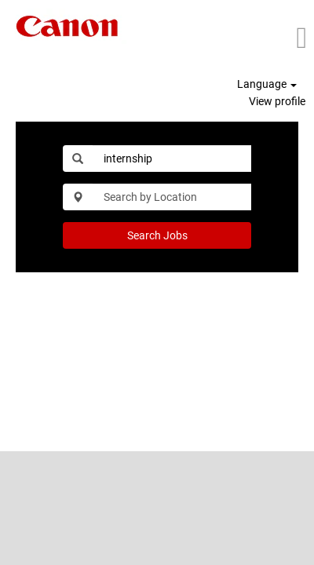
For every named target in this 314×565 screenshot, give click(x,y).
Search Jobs (157, 235)
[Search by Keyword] (172, 158)
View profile (277, 101)
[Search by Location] (172, 197)
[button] (268, 38)
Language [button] (267, 84)
